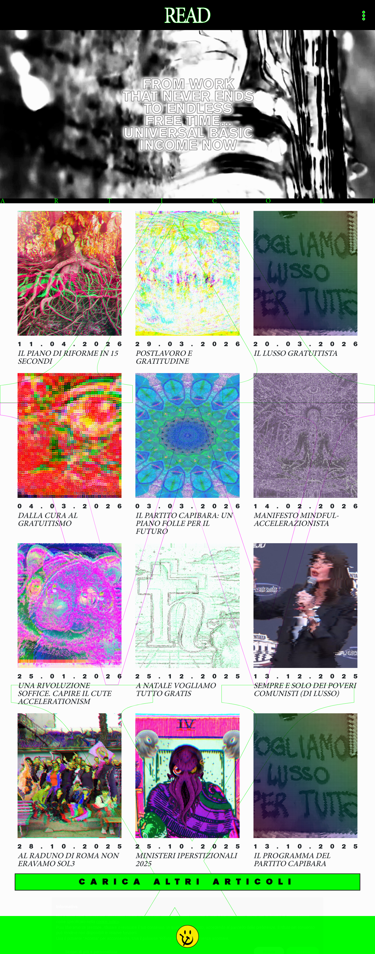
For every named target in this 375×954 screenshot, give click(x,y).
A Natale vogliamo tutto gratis (175, 690)
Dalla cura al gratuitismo (47, 520)
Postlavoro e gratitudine (163, 358)
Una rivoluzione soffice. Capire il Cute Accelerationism (64, 694)
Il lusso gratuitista (295, 354)
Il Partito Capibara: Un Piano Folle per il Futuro (183, 524)
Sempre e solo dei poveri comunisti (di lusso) (304, 690)
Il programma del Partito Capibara (291, 860)
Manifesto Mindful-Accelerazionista (296, 520)
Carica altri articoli (187, 882)
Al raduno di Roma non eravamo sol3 (68, 860)
